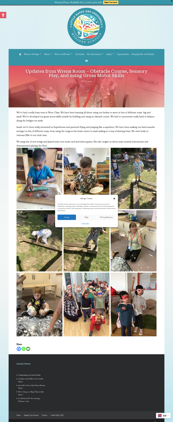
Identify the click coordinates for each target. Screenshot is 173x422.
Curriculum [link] (79, 53)
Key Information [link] (94, 53)
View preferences (106, 217)
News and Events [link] (62, 53)
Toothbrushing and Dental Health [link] (29, 374)
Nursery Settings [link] (31, 53)
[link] (3, 15)
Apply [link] (109, 53)
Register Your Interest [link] (110, 2)
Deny (86, 217)
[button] (114, 198)
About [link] (47, 53)
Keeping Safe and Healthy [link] (143, 53)
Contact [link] (44, 415)
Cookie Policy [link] (85, 223)
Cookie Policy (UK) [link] (57, 415)
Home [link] (18, 415)
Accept (66, 217)
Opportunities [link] (123, 53)
